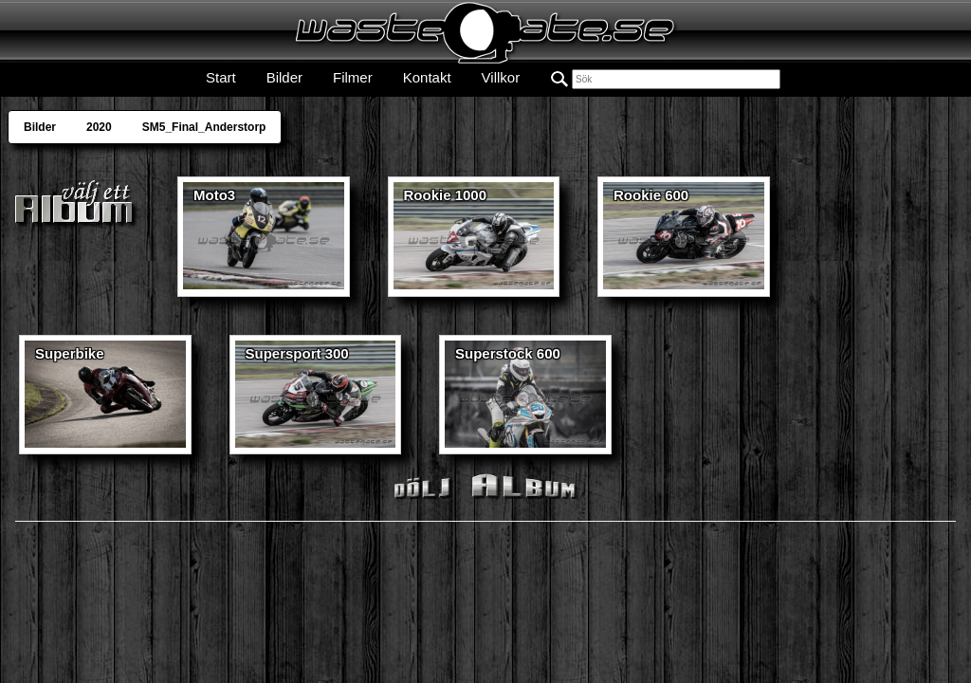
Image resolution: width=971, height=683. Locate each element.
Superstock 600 (507, 353)
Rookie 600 (651, 195)
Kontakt (427, 77)
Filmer (353, 77)
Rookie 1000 (445, 195)
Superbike (69, 353)
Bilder (284, 77)
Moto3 (214, 195)
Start (221, 77)
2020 (99, 127)
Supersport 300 (297, 353)
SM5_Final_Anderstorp (204, 127)
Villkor (501, 77)
